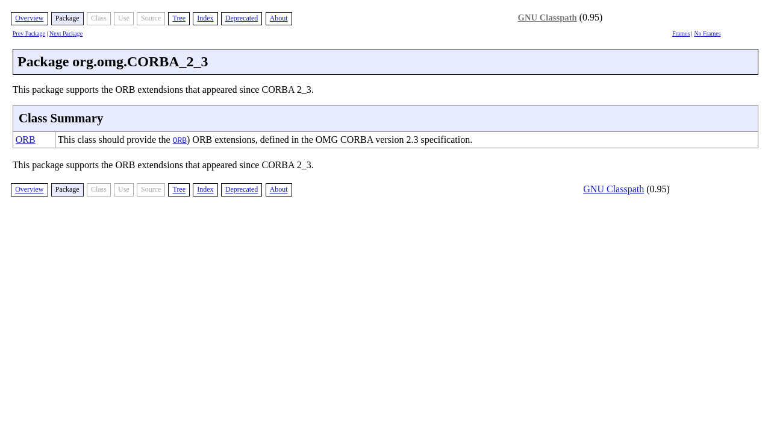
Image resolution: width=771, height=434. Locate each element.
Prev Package (29, 33)
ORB (26, 139)
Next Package (66, 33)
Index (205, 18)
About (279, 18)
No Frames (707, 33)
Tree (179, 18)
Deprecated (241, 18)
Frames (681, 33)
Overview (29, 18)
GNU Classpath (547, 17)
